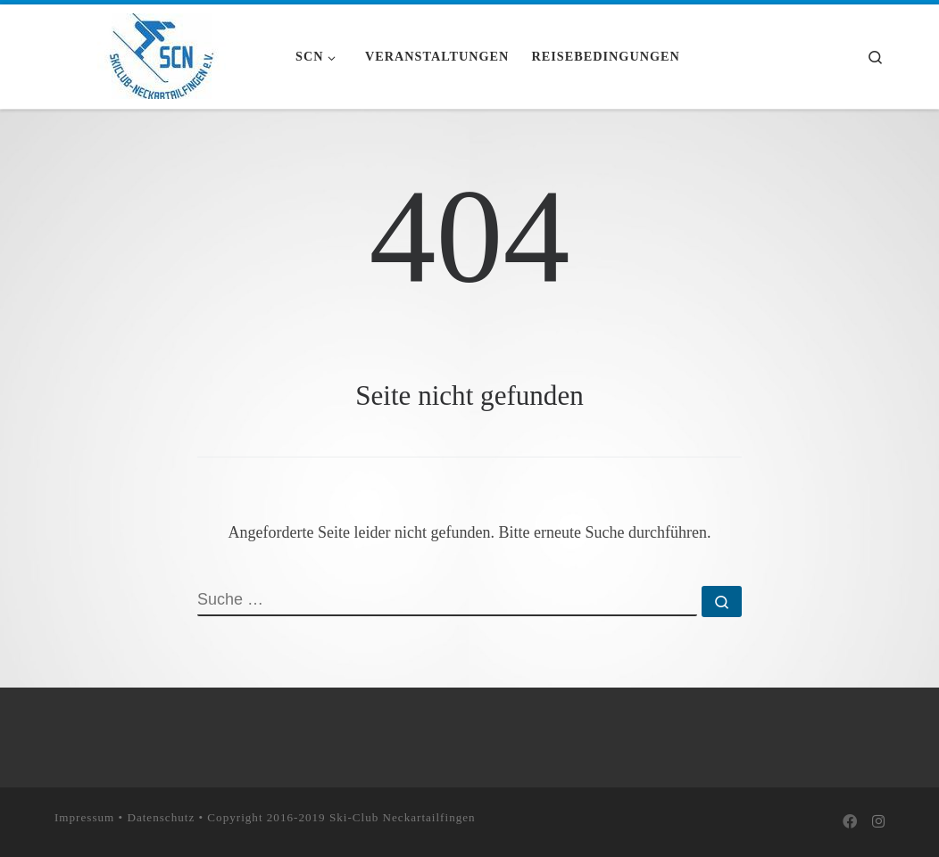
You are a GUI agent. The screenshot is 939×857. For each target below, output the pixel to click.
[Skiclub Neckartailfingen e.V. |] (161, 53)
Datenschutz (161, 816)
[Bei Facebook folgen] (850, 823)
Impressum (84, 816)
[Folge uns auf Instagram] (878, 823)
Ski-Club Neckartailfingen (402, 816)
